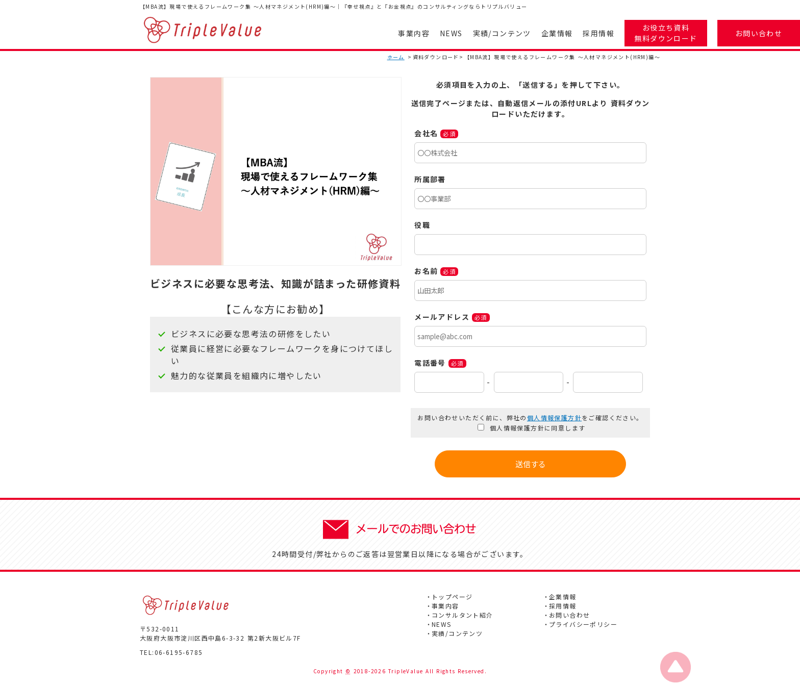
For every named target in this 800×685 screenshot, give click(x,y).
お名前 (426, 271)
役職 (422, 225)
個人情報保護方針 (554, 417)
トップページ (452, 596)
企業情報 (557, 33)
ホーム (396, 57)
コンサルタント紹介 (462, 615)
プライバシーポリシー (583, 624)
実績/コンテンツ (502, 33)
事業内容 (414, 33)
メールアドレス (441, 317)
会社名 (426, 133)
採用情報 (598, 33)
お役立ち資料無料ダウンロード (665, 32)
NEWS (451, 33)
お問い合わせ (758, 33)
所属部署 (430, 179)
